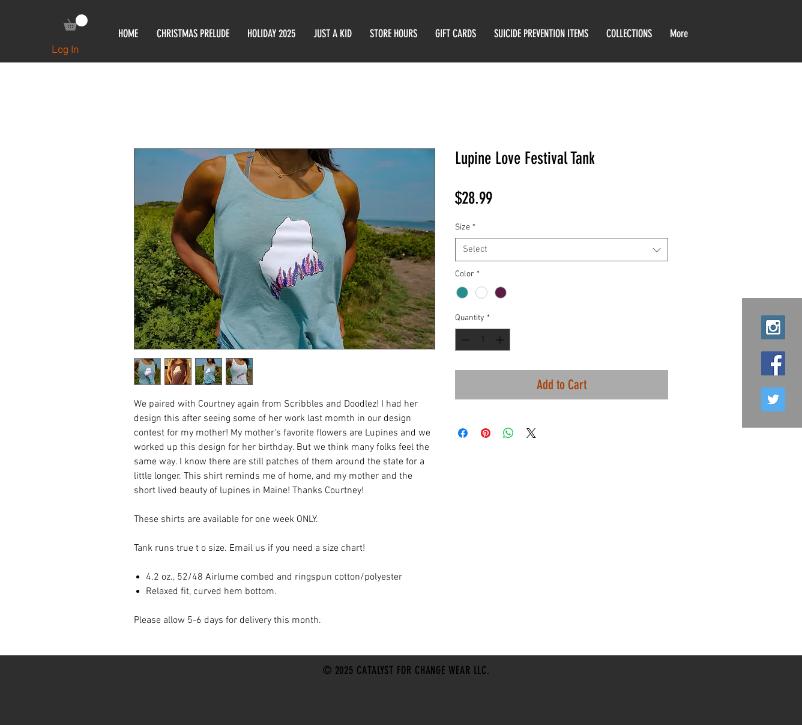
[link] (76, 22)
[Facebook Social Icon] (773, 363)
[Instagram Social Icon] (773, 327)
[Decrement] (464, 339)
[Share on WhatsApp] (508, 433)
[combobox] (561, 249)
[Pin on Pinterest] (485, 433)
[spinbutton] (482, 339)
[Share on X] (531, 433)
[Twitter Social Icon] (773, 399)
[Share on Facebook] (463, 433)
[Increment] (500, 339)
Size (465, 227)
